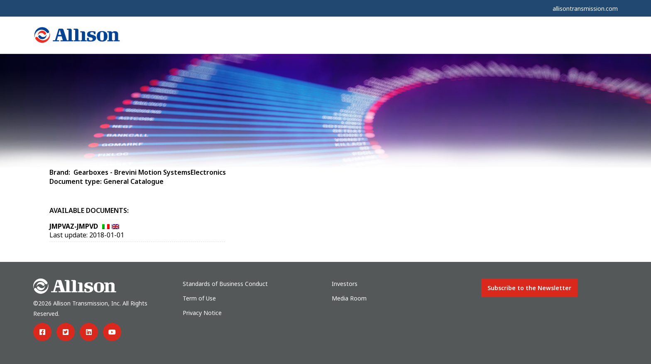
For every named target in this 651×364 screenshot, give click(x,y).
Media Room (349, 298)
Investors (344, 284)
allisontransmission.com (585, 8)
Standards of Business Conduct (225, 284)
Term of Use (199, 298)
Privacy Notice (202, 313)
